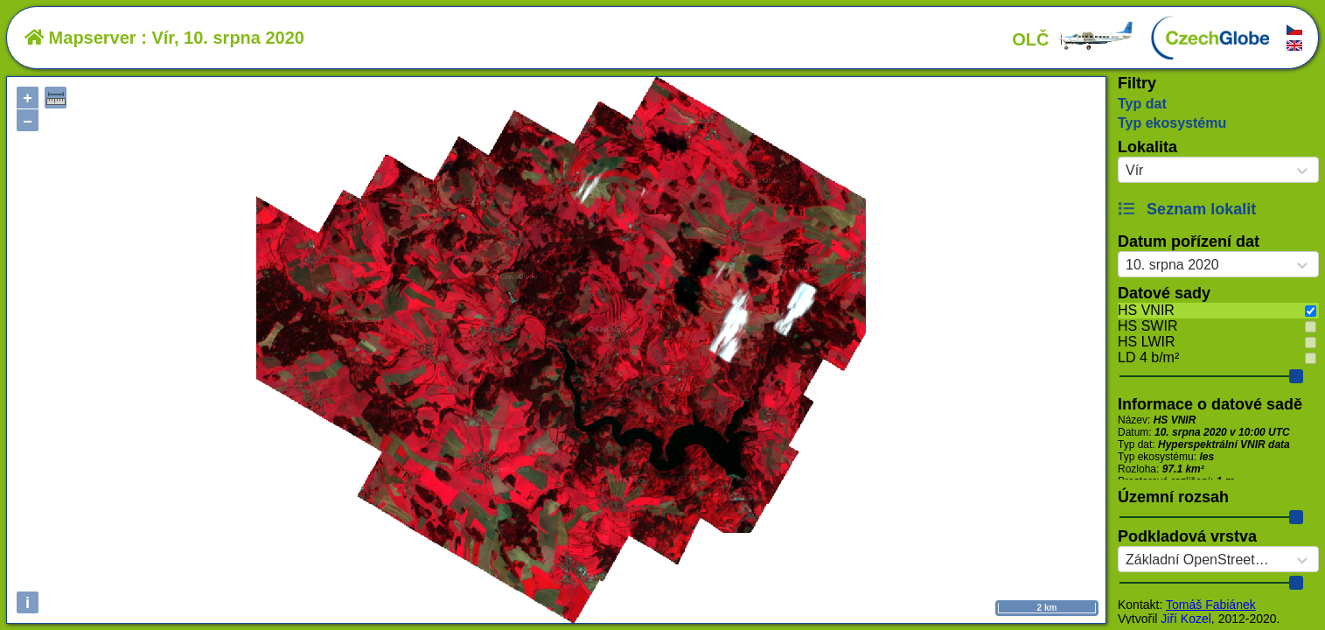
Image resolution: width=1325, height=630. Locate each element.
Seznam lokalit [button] (1187, 209)
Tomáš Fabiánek (1211, 605)
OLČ (1073, 39)
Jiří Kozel (1186, 619)
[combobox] (1125, 170)
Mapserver (80, 37)
